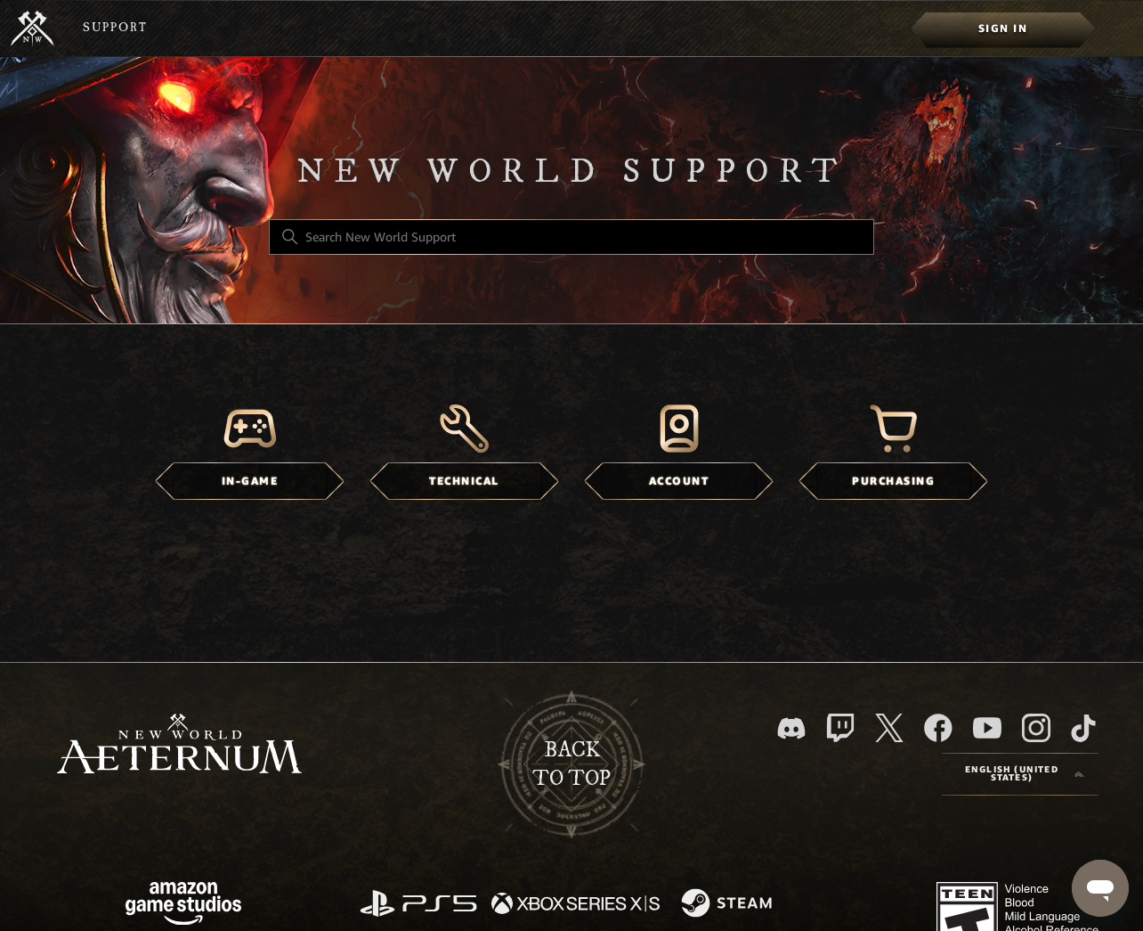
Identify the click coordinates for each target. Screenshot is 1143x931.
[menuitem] (1003, 28)
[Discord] (791, 728)
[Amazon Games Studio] (183, 906)
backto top (571, 764)
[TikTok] (1083, 728)
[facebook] (938, 728)
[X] (889, 728)
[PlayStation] (418, 904)
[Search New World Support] (571, 237)
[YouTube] (987, 728)
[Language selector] (1020, 774)
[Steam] (728, 904)
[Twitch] (840, 728)
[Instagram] (1036, 728)
